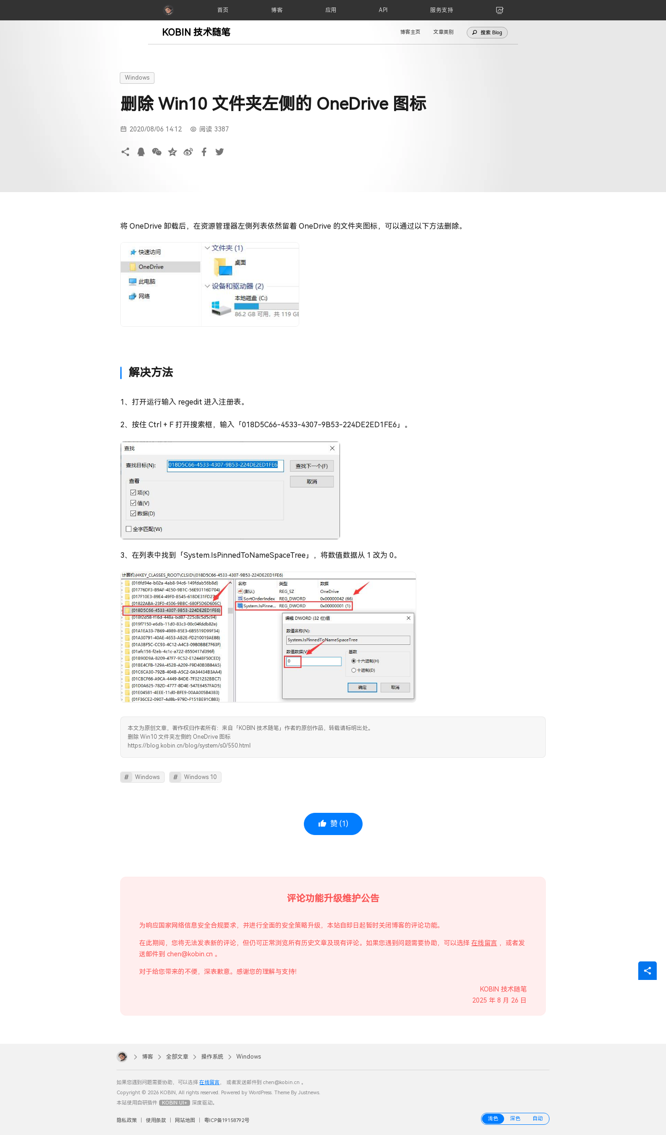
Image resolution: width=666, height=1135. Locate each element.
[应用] (330, 10)
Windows (137, 78)
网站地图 (185, 1120)
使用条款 (156, 1120)
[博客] (276, 10)
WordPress (260, 1093)
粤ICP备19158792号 (226, 1120)
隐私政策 (127, 1120)
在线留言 (484, 943)
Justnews (308, 1093)
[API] (383, 10)
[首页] (223, 10)
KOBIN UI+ (174, 1103)
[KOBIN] (168, 10)
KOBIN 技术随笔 (196, 32)
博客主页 (410, 32)
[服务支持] (441, 10)
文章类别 (443, 32)
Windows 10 (200, 777)
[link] (500, 10)
